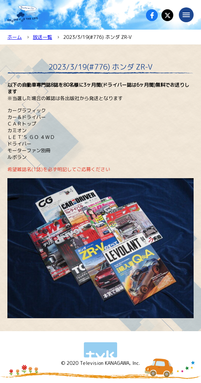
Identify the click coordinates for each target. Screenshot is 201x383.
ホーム (14, 37)
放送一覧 (42, 37)
